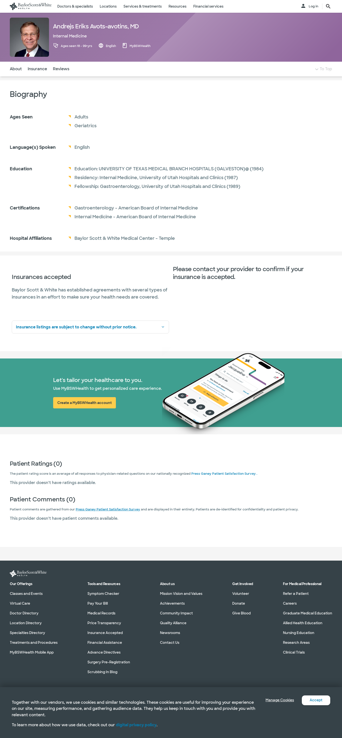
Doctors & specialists (75, 6)
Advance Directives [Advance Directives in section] (104, 652)
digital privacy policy (136, 724)
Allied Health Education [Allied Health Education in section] (302, 623)
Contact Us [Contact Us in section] (169, 642)
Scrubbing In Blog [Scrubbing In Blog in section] (102, 672)
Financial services (208, 6)
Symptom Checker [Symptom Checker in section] (103, 593)
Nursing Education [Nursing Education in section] (298, 633)
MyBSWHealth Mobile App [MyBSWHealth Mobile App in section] (32, 652)
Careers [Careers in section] (290, 603)
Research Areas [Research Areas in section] (296, 642)
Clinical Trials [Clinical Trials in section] (294, 652)
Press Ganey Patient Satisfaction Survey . (224, 483)
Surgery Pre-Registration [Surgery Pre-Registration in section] (108, 662)
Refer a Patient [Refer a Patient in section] (296, 593)
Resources (177, 6)
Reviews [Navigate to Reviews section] (61, 78)
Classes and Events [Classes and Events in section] (26, 593)
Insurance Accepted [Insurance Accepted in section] (105, 633)
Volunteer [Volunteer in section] (240, 593)
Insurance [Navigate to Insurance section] (37, 78)
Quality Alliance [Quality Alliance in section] (173, 623)
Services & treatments (142, 6)
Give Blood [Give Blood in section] (241, 613)
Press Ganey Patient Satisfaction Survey (108, 519)
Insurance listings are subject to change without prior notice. (90, 336)
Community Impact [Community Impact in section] (176, 613)
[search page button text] (328, 6)
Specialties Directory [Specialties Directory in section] (27, 633)
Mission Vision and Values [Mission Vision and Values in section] (181, 593)
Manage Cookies (276, 700)
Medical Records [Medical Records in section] (101, 613)
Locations (108, 6)
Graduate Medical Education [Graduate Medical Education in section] (307, 613)
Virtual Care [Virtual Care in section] (20, 603)
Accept (315, 700)
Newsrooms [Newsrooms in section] (170, 633)
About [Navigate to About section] (16, 78)
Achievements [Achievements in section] (172, 603)
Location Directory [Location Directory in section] (26, 623)
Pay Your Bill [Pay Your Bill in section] (97, 603)
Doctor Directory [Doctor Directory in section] (24, 613)
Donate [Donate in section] (238, 603)
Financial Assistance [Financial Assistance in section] (104, 642)
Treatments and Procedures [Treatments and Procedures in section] (34, 642)
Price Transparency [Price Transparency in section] (104, 623)
